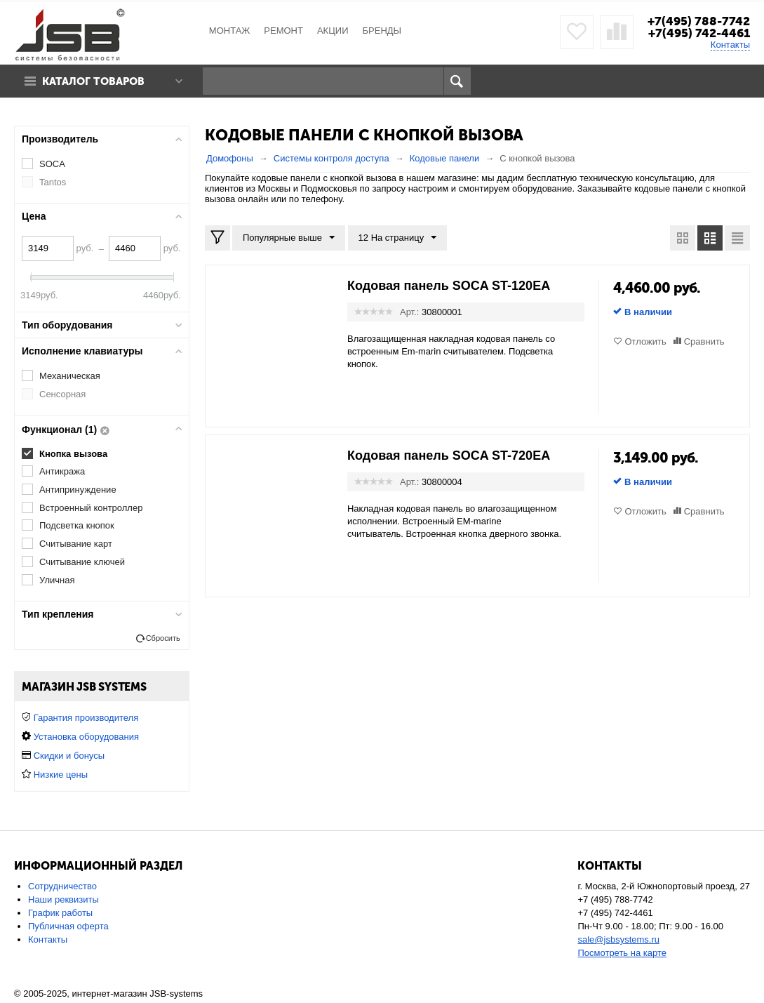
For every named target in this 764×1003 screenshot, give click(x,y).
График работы (60, 913)
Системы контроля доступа (331, 158)
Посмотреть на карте (621, 953)
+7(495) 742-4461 (699, 33)
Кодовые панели (445, 158)
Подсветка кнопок (76, 525)
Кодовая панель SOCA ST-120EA (448, 286)
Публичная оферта (68, 926)
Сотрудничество (62, 886)
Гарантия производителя (86, 717)
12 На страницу (397, 238)
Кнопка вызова (73, 454)
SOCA (52, 164)
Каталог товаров (93, 81)
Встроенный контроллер (90, 508)
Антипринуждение (77, 489)
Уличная (56, 580)
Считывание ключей (82, 562)
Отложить (645, 341)
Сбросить (163, 638)
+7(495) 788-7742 (699, 21)
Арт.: (409, 312)
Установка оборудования (86, 736)
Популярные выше (289, 238)
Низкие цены (61, 774)
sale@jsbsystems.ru (618, 939)
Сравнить (704, 341)
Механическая (69, 376)
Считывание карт (75, 543)
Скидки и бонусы (69, 755)
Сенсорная (62, 394)
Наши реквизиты (63, 899)
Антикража (62, 471)
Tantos (52, 182)
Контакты (730, 44)
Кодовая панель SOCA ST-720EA (448, 456)
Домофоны (229, 158)
